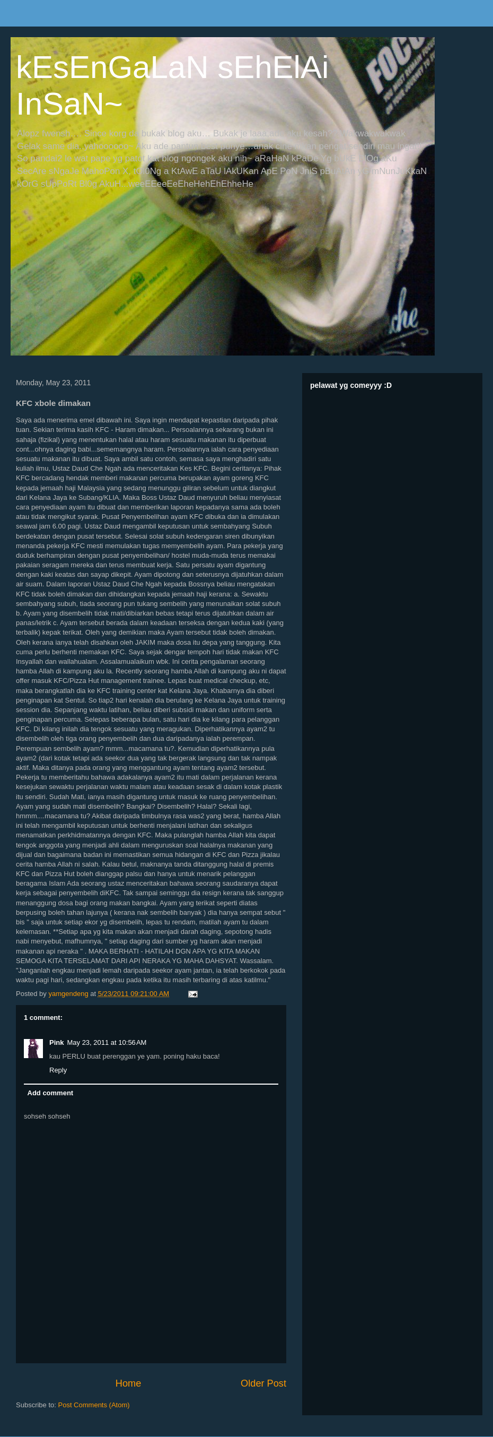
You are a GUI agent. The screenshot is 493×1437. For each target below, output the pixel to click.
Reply (58, 1070)
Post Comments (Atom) (94, 1405)
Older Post (263, 1383)
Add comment (51, 1093)
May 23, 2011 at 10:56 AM (106, 1042)
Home (129, 1383)
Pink (56, 1042)
